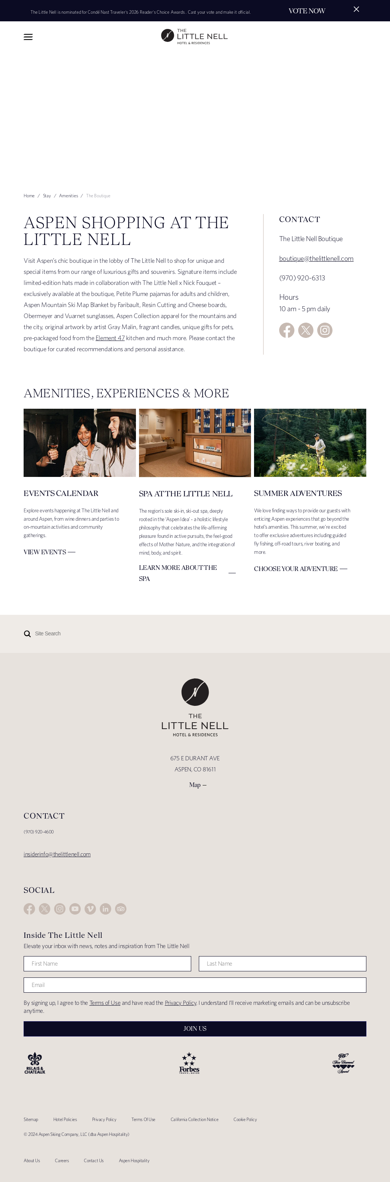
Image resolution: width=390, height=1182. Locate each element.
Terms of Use (105, 1002)
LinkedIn (105, 909)
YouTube (75, 909)
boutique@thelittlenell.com (316, 258)
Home (29, 195)
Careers (62, 1160)
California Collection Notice (194, 1119)
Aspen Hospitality (134, 1160)
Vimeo (90, 909)
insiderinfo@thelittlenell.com (57, 854)
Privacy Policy (181, 1002)
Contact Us (94, 1160)
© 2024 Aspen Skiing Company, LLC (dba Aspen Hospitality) (76, 1134)
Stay (47, 195)
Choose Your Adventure (296, 569)
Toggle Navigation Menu (28, 37)
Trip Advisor (120, 909)
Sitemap (31, 1119)
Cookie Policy (245, 1119)
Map (195, 785)
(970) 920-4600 (39, 832)
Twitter (305, 330)
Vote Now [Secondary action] (307, 10)
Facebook (286, 330)
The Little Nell (194, 36)
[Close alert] (356, 9)
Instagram (324, 330)
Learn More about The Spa (178, 573)
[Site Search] (176, 633)
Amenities (68, 195)
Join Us (195, 1028)
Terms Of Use (143, 1119)
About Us (32, 1160)
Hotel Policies (65, 1119)
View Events (45, 552)
